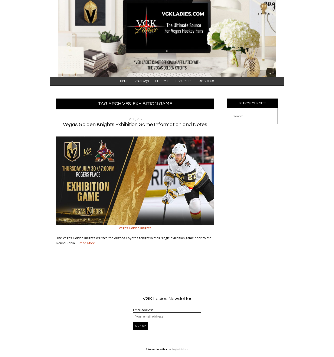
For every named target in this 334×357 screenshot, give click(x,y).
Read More (87, 243)
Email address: (143, 310)
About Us (206, 81)
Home (124, 81)
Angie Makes (179, 349)
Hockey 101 (184, 81)
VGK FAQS (142, 81)
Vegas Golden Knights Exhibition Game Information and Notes (135, 124)
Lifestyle (162, 81)
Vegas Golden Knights (135, 228)
